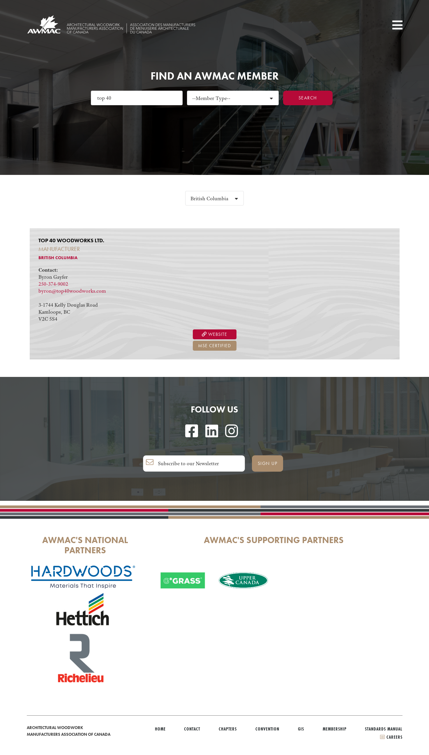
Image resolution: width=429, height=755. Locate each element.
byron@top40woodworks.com (72, 291)
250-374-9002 (53, 284)
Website (214, 334)
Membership (335, 729)
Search (308, 98)
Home (160, 729)
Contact (192, 729)
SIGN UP (268, 463)
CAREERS (391, 737)
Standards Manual (383, 729)
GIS (301, 729)
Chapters (228, 729)
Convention (267, 729)
